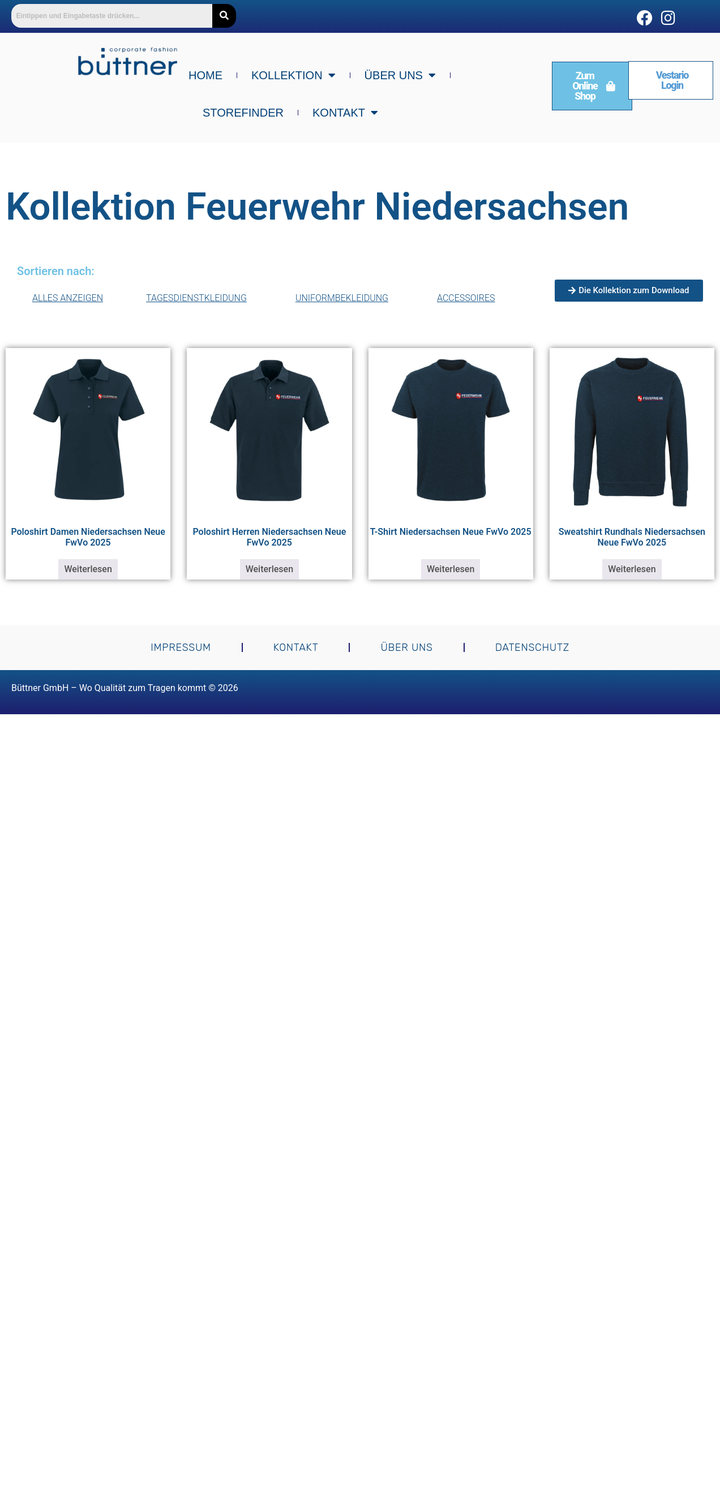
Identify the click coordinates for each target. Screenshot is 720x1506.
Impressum (181, 647)
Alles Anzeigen (67, 298)
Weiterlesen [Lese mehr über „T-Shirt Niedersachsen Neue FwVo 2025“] (450, 569)
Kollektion (293, 75)
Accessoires (469, 298)
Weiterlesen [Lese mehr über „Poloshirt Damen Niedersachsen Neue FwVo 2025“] (88, 569)
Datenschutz (532, 647)
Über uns (400, 75)
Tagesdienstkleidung (199, 298)
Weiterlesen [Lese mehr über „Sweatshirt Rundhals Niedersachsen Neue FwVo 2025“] (631, 569)
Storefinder (243, 112)
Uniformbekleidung (344, 298)
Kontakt (345, 112)
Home (205, 75)
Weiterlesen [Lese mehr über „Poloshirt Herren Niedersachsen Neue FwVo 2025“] (269, 569)
